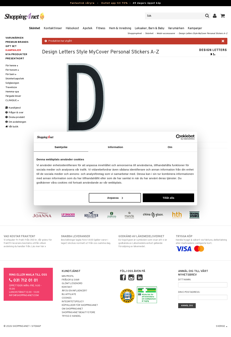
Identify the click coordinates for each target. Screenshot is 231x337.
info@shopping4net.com (24, 295)
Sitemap (36, 326)
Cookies (67, 298)
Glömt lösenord (72, 283)
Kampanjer (195, 28)
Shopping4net (135, 33)
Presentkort (14, 58)
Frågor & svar (14, 112)
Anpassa (115, 197)
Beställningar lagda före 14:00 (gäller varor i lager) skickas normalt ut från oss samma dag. (87, 240)
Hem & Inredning (120, 28)
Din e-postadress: (189, 292)
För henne (12, 65)
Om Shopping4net (72, 308)
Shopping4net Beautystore (78, 312)
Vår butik (11, 126)
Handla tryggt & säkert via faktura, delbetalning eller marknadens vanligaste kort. (201, 243)
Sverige (221, 326)
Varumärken (176, 28)
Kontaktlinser (53, 28)
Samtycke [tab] (61, 147)
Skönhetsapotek (14, 78)
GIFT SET (11, 46)
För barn (11, 74)
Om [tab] (170, 147)
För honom (12, 70)
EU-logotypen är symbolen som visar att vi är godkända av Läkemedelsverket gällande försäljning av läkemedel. (144, 241)
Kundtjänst (13, 107)
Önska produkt (15, 117)
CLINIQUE (12, 100)
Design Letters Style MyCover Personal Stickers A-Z (203, 33)
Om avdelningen (15, 122)
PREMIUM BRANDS (16, 42)
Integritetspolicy (73, 301)
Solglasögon (12, 83)
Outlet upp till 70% (114, 3)
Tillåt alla (168, 197)
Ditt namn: (184, 279)
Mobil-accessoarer (166, 33)
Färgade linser (13, 96)
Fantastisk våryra (82, 3)
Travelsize (11, 87)
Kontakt (67, 287)
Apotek (87, 28)
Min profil (68, 276)
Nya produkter (16, 54)
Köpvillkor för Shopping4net (80, 305)
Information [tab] (115, 147)
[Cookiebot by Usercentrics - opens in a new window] (178, 137)
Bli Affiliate (69, 294)
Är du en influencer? (74, 290)
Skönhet (34, 28)
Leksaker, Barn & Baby (149, 28)
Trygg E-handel (71, 316)
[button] (222, 16)
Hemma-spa (12, 91)
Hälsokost (72, 28)
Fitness (100, 28)
